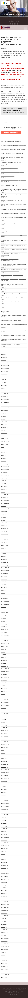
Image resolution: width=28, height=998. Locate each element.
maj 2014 (3, 755)
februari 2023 (3, 461)
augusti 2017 (3, 646)
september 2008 (4, 946)
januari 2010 (3, 901)
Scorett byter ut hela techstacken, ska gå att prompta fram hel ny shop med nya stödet (13, 181)
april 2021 (3, 522)
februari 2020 (3, 562)
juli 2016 (2, 682)
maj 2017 (3, 654)
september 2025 (4, 374)
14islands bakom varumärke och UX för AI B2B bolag (11, 200)
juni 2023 (3, 449)
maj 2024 (3, 419)
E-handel (6, 991)
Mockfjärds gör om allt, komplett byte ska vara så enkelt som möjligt (12, 158)
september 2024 (4, 407)
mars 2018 (3, 626)
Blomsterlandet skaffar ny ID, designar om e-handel (11, 320)
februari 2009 (3, 932)
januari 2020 (3, 565)
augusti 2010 (3, 882)
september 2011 (4, 845)
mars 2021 (3, 525)
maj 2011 (3, 856)
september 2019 (4, 576)
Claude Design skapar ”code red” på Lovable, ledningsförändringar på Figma (10, 260)
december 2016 (4, 668)
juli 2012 (2, 817)
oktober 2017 (3, 640)
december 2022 (4, 466)
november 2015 (4, 705)
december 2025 (4, 365)
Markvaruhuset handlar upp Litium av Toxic (9, 185)
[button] (25, 28)
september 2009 (4, 913)
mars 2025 (3, 390)
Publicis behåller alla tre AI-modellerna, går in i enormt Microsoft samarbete (13, 316)
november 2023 (4, 435)
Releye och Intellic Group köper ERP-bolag (9, 168)
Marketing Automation (18, 991)
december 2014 (4, 736)
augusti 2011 (3, 848)
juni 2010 (3, 887)
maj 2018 (3, 621)
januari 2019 (3, 598)
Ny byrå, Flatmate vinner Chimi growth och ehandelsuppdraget (13, 301)
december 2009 (4, 904)
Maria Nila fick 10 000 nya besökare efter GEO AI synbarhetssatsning (10, 254)
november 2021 (4, 503)
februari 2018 (3, 629)
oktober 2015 (3, 708)
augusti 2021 (3, 511)
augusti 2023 (3, 444)
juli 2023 (2, 447)
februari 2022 (3, 494)
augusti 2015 (3, 713)
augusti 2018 (3, 612)
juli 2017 (2, 649)
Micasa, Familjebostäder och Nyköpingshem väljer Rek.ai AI (12, 293)
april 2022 (3, 489)
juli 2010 (2, 884)
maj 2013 (3, 789)
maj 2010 (3, 890)
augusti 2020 (3, 545)
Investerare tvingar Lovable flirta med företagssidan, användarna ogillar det (13, 205)
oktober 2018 (3, 607)
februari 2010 (3, 899)
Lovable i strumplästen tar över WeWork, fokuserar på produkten (13, 145)
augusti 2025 (3, 376)
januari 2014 (3, 767)
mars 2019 (3, 593)
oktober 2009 (3, 910)
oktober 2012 (3, 809)
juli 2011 (2, 851)
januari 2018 (3, 632)
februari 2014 (3, 764)
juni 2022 (3, 483)
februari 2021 (3, 528)
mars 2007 (3, 977)
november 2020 (4, 536)
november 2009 (4, 907)
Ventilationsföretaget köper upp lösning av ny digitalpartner (12, 172)
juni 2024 (3, 416)
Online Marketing (12, 992)
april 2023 (3, 455)
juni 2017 (3, 652)
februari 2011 (3, 865)
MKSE (24, 989)
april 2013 (3, 792)
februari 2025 (3, 393)
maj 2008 (3, 957)
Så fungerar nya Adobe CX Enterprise (8, 230)
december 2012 (4, 803)
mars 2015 (3, 727)
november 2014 (4, 739)
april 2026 (3, 354)
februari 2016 (3, 696)
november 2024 (4, 402)
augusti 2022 (3, 478)
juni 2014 (3, 753)
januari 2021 (3, 531)
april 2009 (3, 927)
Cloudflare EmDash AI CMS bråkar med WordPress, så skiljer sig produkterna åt (13, 340)
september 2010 (4, 879)
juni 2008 (3, 955)
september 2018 (4, 609)
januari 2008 (3, 969)
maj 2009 (3, 924)
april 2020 (3, 556)
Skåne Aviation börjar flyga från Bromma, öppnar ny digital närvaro (14, 249)
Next (24, 8)
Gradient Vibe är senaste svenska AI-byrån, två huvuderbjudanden (14, 289)
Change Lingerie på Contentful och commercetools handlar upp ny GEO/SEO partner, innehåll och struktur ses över (14, 190)
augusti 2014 (3, 747)
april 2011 (3, 859)
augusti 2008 (3, 949)
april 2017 (3, 657)
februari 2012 (3, 831)
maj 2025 (3, 385)
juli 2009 (2, 918)
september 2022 (4, 475)
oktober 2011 (3, 842)
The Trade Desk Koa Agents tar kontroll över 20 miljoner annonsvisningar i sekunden (12, 163)
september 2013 (4, 778)
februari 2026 (3, 360)
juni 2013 (3, 786)
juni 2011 (3, 854)
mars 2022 (3, 492)
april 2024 (3, 421)
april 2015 (3, 725)
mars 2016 (3, 694)
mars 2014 (3, 761)
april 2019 (3, 590)
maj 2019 (3, 587)
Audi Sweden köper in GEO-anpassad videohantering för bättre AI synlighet (14, 325)
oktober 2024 (3, 405)
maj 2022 (3, 486)
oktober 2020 (3, 539)
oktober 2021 (3, 506)
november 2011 (4, 840)
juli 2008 (2, 952)
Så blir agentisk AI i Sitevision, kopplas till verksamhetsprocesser (13, 222)
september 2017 (4, 643)
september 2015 (4, 710)
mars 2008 (3, 963)
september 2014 (4, 744)
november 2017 (4, 638)
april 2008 (3, 960)
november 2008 (4, 941)
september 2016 (4, 677)
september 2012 (4, 811)
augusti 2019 (3, 579)
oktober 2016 (3, 674)
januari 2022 (3, 497)
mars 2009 (3, 929)
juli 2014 (2, 750)
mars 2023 (3, 458)
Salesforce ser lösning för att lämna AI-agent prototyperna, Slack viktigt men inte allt (13, 280)
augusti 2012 (3, 814)
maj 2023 (3, 452)
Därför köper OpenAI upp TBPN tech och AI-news (10, 344)
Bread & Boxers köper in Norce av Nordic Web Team (11, 141)
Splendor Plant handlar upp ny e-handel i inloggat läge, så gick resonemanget (13, 195)
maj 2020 (3, 553)
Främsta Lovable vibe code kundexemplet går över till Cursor (13, 297)
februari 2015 (3, 730)
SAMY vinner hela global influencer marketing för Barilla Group (13, 213)
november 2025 (4, 368)
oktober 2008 (3, 943)
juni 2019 (3, 584)
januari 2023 (3, 463)
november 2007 (4, 974)
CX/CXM (18, 992)
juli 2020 (2, 548)
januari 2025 (3, 396)
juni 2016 (3, 685)
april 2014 (3, 758)
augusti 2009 (3, 915)
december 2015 (4, 702)
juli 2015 (2, 716)
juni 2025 (3, 382)
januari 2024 (3, 430)
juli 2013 (2, 783)
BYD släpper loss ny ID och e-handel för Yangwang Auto (12, 153)
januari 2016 (3, 699)
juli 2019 (2, 581)
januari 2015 (3, 733)
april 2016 (3, 691)
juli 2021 (2, 514)
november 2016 (4, 671)
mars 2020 (3, 559)
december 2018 (4, 601)
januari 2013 (3, 800)
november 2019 (4, 570)
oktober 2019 (3, 573)
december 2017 (4, 635)
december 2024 (4, 399)
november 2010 (4, 873)
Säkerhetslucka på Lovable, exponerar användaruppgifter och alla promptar (14, 236)
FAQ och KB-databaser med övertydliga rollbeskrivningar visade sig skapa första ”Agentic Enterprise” (13, 265)
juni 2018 (3, 618)
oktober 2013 (3, 775)
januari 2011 (3, 868)
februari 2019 (3, 595)
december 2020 (4, 534)
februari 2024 (3, 427)
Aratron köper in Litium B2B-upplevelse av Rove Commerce (12, 305)
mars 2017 (3, 660)
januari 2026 (3, 362)
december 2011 (4, 837)
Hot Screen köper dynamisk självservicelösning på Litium (12, 275)
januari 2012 (3, 834)
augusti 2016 (3, 680)
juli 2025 (2, 379)
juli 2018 (2, 615)
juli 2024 (2, 413)
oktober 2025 (3, 371)
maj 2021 (3, 520)
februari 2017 (3, 663)
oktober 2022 (3, 472)
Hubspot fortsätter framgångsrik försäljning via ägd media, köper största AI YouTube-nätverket (13, 218)
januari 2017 (3, 666)
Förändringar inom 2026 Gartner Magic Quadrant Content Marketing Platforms (12, 310)
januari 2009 (3, 935)
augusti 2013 (3, 781)
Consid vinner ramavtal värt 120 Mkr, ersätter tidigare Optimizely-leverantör (13, 331)
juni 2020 (3, 550)
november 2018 (4, 604)
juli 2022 (2, 480)
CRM (10, 991)
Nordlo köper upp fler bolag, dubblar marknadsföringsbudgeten (13, 335)
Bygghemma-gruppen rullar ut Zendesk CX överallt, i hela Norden (13, 245)
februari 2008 (3, 966)
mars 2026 (3, 357)
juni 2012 (3, 820)
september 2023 (4, 441)
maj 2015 (3, 722)
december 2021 (4, 500)
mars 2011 (3, 862)
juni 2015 (3, 719)
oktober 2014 (3, 741)
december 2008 (4, 938)
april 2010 (3, 893)
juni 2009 (3, 921)
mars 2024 (3, 424)
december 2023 (4, 433)
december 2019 (4, 567)
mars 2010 (3, 896)
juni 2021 (3, 517)
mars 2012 (3, 828)
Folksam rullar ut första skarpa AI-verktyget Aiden (10, 226)
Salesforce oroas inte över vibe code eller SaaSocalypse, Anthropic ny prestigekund (12, 285)
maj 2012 (3, 823)
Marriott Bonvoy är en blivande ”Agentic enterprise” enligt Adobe (13, 209)
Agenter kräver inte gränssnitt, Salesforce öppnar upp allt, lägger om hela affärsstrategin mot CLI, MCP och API (13, 270)
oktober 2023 (3, 438)
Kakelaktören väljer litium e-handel (7, 176)
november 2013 (4, 772)
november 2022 (4, 469)
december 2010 (4, 870)
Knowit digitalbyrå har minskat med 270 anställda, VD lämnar (13, 149)
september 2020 (4, 542)
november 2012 (4, 806)
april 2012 (3, 826)
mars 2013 (3, 795)
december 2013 (4, 769)
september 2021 (4, 508)
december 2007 (4, 971)
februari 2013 (3, 797)
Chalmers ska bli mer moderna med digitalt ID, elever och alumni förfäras (13, 241)
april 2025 (3, 388)
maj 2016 (3, 688)
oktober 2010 (3, 876)
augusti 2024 (3, 410)
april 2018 (3, 623)
